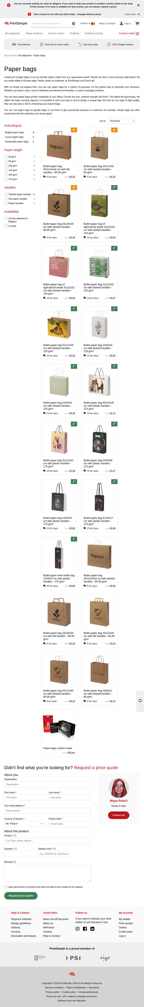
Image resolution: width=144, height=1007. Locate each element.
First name (10, 792)
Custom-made (129, 33)
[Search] (52, 23)
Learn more (132, 14)
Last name (55, 792)
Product (10, 835)
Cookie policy (69, 992)
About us (48, 923)
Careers (47, 931)
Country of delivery (14, 819)
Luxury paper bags (14, 137)
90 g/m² (21, 161)
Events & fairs (56, 33)
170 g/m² (21, 179)
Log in (122, 936)
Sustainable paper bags (17, 141)
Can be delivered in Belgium (18, 220)
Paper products (34, 33)
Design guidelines (21, 923)
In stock (12, 226)
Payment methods (21, 919)
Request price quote (21, 895)
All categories (12, 33)
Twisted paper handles (21, 194)
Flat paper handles (21, 198)
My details (124, 919)
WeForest (48, 927)
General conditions (54, 987)
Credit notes (125, 931)
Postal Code (55, 819)
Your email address (14, 805)
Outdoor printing (94, 33)
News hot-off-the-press (56, 919)
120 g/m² (21, 170)
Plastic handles (21, 203)
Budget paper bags (14, 132)
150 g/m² (21, 174)
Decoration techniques (23, 936)
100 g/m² (21, 165)
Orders (123, 927)
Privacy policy (52, 992)
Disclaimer (94, 987)
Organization (10, 779)
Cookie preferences (88, 992)
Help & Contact (20, 912)
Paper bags (39, 55)
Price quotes (126, 923)
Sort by (103, 121)
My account (126, 912)
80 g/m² (21, 156)
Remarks (10, 862)
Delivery (15, 927)
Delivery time (46, 849)
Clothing (74, 33)
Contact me (118, 815)
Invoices (15, 931)
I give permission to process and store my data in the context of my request (45, 887)
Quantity (10, 849)
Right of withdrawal (76, 987)
